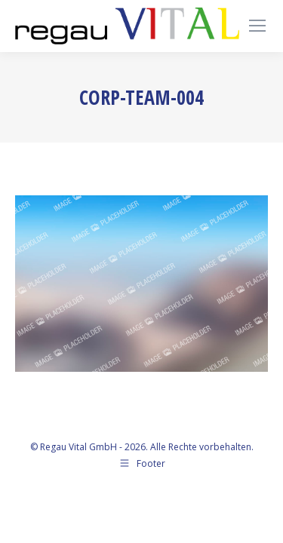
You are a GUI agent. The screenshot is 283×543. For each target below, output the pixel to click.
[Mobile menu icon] (257, 25)
